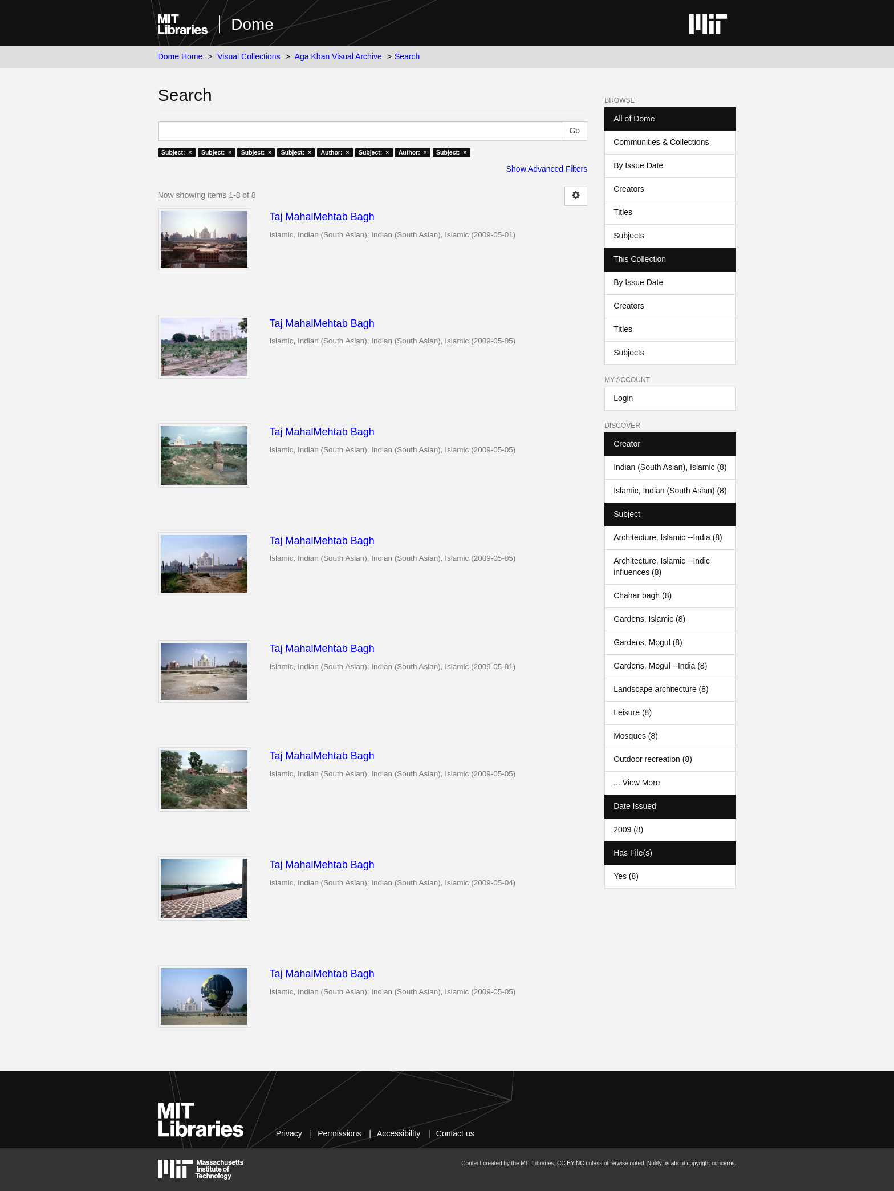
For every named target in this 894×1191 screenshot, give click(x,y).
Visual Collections (248, 56)
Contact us (455, 1133)
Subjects (628, 235)
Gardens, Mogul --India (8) (660, 665)
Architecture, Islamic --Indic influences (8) (661, 566)
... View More (636, 782)
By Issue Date (638, 165)
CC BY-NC (570, 1163)
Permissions (339, 1133)
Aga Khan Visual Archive (338, 56)
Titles (622, 212)
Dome (252, 24)
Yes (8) (626, 876)
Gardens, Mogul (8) (647, 642)
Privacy (289, 1133)
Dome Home (180, 56)
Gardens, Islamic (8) (649, 618)
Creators (628, 188)
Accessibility (398, 1133)
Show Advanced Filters (546, 168)
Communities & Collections (661, 142)
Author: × (335, 152)
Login (623, 398)
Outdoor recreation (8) (652, 759)
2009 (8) (628, 829)
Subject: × (176, 152)
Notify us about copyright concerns (690, 1163)
